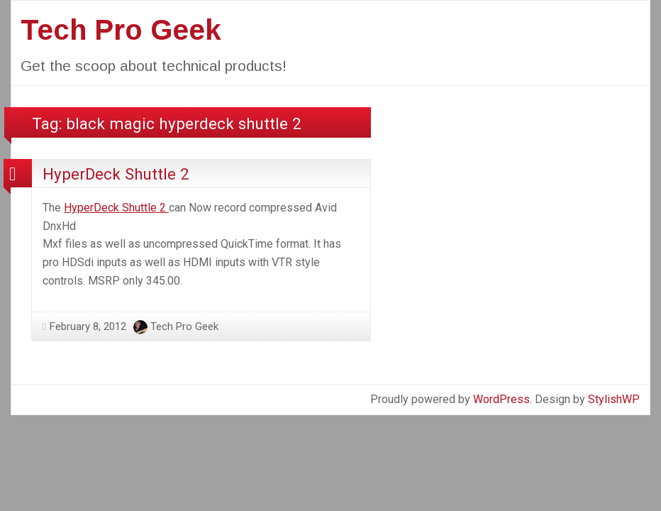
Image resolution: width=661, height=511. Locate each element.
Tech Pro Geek (121, 29)
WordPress (501, 399)
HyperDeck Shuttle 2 (116, 174)
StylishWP (614, 399)
